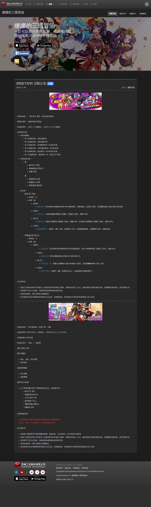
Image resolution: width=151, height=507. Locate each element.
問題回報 (62, 4)
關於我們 (59, 489)
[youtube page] (22, 493)
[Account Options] (147, 4)
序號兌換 (74, 4)
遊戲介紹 (122, 14)
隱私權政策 (83, 496)
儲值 (93, 4)
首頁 (27, 4)
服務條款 (75, 496)
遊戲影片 (132, 14)
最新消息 (38, 4)
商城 (84, 4)
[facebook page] (16, 493)
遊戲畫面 (142, 14)
